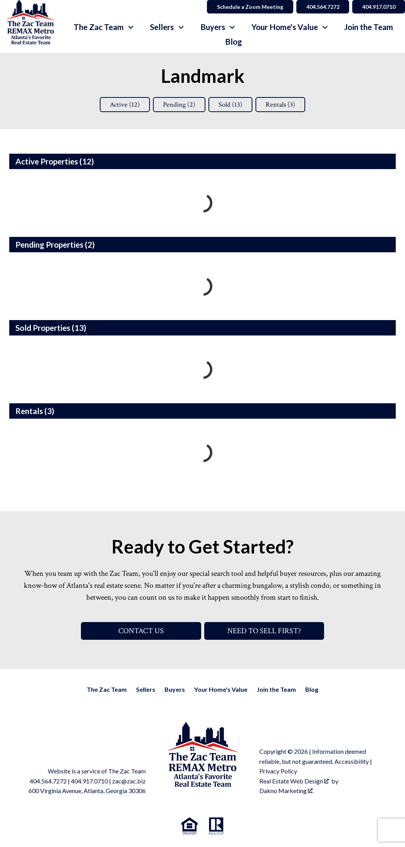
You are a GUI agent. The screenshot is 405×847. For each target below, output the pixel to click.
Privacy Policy (278, 771)
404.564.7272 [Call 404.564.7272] (322, 6)
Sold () (230, 104)
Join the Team (368, 27)
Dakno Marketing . (286, 790)
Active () (125, 104)
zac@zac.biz (129, 781)
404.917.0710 (89, 781)
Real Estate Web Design (294, 781)
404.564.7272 (48, 781)
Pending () (179, 104)
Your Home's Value (220, 689)
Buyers (175, 689)
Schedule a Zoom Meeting (249, 6)
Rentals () (280, 104)
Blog (233, 42)
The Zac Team (107, 689)
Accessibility (351, 761)
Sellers (145, 689)
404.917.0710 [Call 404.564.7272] (378, 6)
